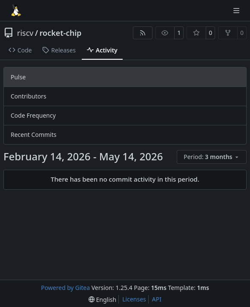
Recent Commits (33, 134)
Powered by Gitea (65, 288)
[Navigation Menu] (237, 10)
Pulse (18, 77)
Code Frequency (33, 115)
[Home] (16, 10)
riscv (25, 33)
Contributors (28, 96)
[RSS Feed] (142, 32)
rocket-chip (61, 33)
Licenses (134, 299)
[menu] (212, 157)
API (156, 299)
